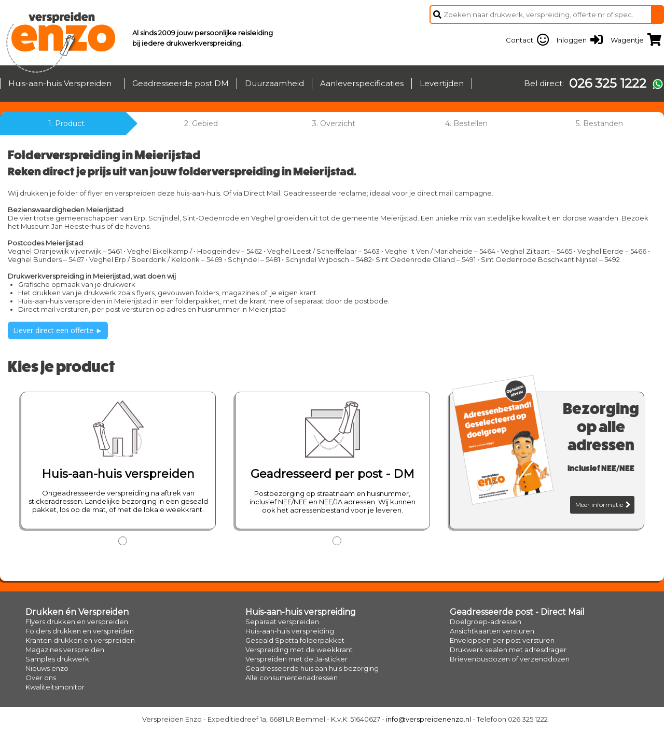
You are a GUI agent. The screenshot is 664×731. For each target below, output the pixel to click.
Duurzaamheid (274, 83)
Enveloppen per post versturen (502, 640)
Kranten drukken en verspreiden (80, 640)
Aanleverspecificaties (362, 83)
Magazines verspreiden (64, 649)
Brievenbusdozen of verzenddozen (510, 659)
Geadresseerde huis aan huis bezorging (312, 668)
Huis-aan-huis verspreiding (300, 612)
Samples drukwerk (57, 659)
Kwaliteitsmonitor (55, 687)
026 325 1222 (607, 83)
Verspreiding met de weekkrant (299, 649)
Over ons (40, 677)
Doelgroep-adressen (485, 621)
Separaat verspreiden (282, 621)
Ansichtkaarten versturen (492, 631)
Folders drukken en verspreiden (79, 631)
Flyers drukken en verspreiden (76, 621)
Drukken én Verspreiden (77, 612)
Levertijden (442, 83)
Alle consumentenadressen (291, 677)
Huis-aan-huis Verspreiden (60, 83)
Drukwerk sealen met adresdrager (508, 649)
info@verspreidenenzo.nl (428, 719)
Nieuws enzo (46, 668)
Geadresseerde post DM (180, 83)
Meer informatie (602, 504)
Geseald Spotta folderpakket (294, 640)
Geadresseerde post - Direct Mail (517, 612)
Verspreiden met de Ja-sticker (296, 659)
